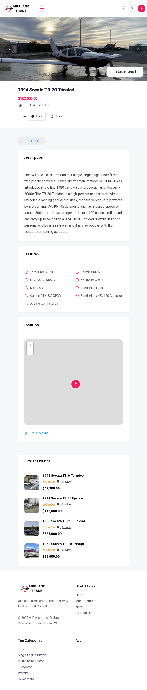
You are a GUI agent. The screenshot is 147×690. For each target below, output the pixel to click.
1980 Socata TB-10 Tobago (63, 544)
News (80, 607)
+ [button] (30, 345)
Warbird (23, 673)
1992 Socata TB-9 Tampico (63, 475)
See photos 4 (125, 71)
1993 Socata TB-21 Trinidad (64, 521)
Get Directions (36, 433)
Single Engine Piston (32, 655)
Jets (21, 649)
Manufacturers (86, 601)
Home (80, 595)
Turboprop (25, 667)
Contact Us (83, 613)
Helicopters (26, 679)
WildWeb (54, 623)
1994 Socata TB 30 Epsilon (63, 498)
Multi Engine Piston (31, 661)
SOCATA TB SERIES (34, 105)
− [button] (30, 351)
